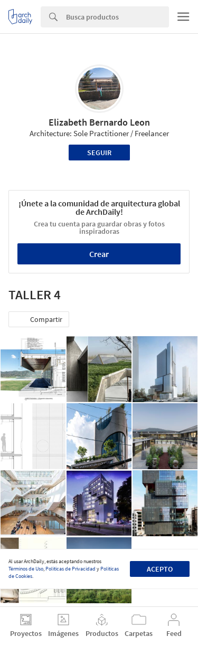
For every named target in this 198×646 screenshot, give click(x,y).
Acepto (160, 569)
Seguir (99, 152)
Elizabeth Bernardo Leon (99, 122)
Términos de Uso (25, 568)
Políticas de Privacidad (70, 568)
